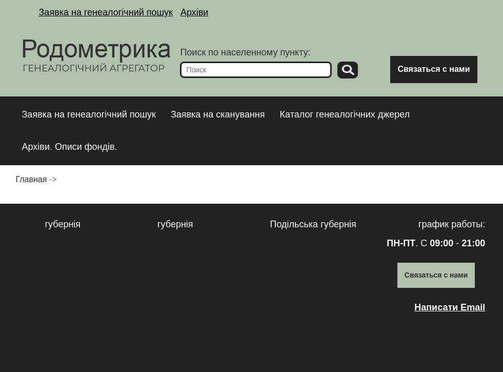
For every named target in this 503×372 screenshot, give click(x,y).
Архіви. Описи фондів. (69, 147)
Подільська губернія (313, 224)
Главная (31, 179)
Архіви (194, 12)
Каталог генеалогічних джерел (345, 114)
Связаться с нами (433, 69)
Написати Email (449, 307)
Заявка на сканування (218, 114)
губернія (63, 224)
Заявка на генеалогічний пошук (106, 12)
